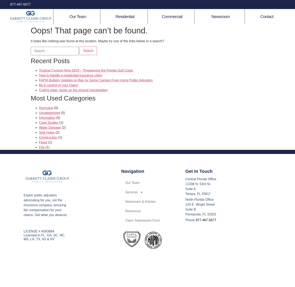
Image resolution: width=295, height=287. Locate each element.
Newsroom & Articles (140, 201)
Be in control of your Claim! (58, 85)
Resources (133, 211)
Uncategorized (49, 113)
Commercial (172, 16)
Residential (125, 16)
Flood (43, 142)
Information (47, 118)
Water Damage (50, 127)
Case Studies (48, 122)
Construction (48, 137)
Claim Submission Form (142, 220)
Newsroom (220, 16)
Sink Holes (46, 132)
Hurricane (46, 108)
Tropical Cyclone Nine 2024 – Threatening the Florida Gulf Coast (86, 70)
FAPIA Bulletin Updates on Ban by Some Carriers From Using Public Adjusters (96, 80)
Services (134, 192)
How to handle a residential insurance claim (70, 75)
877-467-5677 (20, 4)
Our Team (77, 16)
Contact (266, 16)
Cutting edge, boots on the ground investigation (73, 90)
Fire (42, 147)
